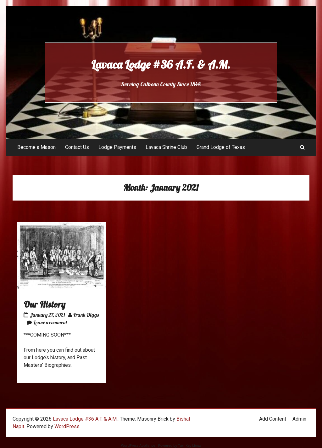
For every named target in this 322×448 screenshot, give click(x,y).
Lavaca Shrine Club (166, 147)
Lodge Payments (117, 147)
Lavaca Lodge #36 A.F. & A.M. (160, 64)
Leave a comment (47, 322)
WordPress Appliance (138, 445)
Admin (299, 419)
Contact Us (77, 147)
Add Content (272, 419)
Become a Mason (36, 147)
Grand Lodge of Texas (221, 147)
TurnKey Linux (189, 445)
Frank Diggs (83, 315)
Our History (44, 304)
